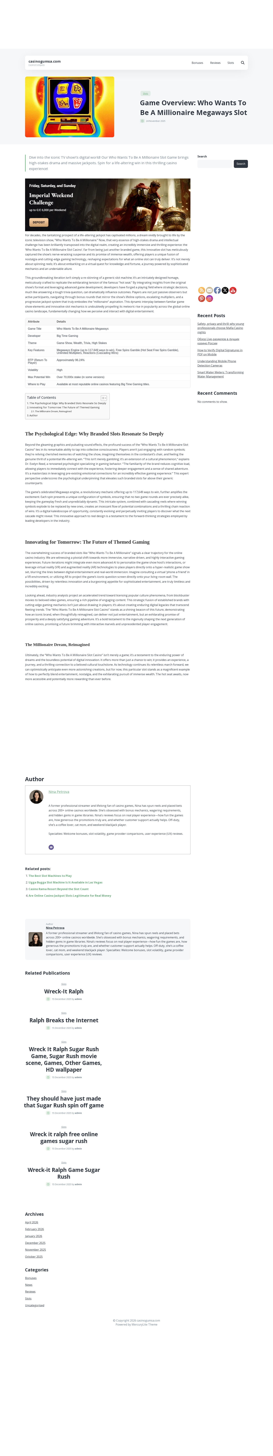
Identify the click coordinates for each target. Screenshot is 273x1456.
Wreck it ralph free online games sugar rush (64, 1137)
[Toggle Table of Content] (102, 398)
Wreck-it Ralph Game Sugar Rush (64, 1173)
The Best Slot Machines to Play (50, 876)
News (28, 1285)
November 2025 (35, 1250)
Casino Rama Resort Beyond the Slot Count (59, 889)
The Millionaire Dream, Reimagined (53, 411)
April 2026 (31, 1222)
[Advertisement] (104, 24)
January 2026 (33, 1236)
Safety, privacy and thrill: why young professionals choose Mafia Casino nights (220, 328)
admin (78, 999)
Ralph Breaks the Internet (63, 1020)
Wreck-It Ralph (64, 991)
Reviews (215, 63)
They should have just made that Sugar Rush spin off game (64, 1102)
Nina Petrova (59, 791)
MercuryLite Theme (144, 1324)
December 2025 (35, 1243)
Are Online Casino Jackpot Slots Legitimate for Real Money (70, 896)
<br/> (94, 725)
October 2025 (34, 1257)
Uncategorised (34, 1305)
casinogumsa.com (45, 61)
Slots (231, 63)
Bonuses (197, 63)
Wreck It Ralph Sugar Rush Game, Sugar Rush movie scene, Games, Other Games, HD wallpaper (64, 1059)
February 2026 (34, 1229)
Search (202, 156)
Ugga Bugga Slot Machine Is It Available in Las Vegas (65, 882)
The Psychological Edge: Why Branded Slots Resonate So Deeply (67, 403)
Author (33, 415)
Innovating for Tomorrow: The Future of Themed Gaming (64, 407)
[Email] (51, 847)
